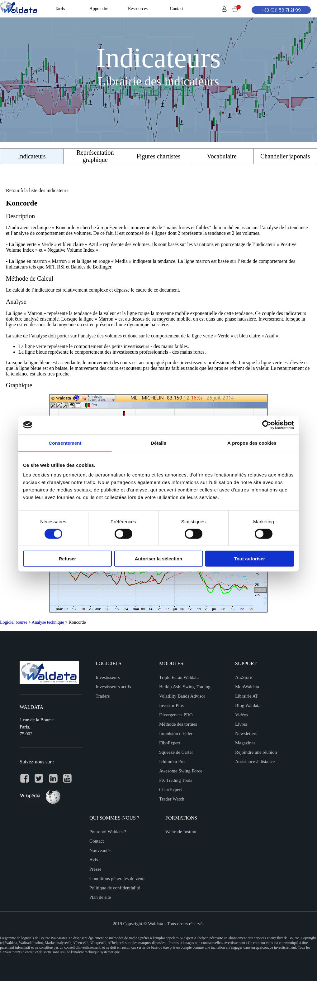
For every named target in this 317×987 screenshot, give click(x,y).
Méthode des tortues (178, 724)
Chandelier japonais (285, 156)
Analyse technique (48, 622)
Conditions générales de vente (117, 878)
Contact (96, 841)
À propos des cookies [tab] (252, 442)
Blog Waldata (247, 705)
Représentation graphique (95, 156)
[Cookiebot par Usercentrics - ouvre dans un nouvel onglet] (266, 424)
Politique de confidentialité (114, 887)
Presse (95, 869)
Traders (103, 696)
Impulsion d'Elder (175, 733)
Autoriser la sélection (158, 558)
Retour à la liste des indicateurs (37, 190)
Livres (241, 724)
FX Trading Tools (175, 780)
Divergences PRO (176, 714)
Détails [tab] (158, 442)
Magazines (245, 742)
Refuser (67, 558)
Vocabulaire (222, 156)
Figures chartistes (159, 156)
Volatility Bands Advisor (182, 696)
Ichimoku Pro (172, 761)
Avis (93, 859)
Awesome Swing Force (180, 770)
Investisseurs (108, 677)
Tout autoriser (249, 558)
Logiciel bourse (13, 622)
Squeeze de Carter (176, 752)
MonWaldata (247, 686)
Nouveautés (100, 850)
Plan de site (100, 897)
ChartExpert (170, 789)
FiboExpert (169, 742)
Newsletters (246, 733)
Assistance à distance (255, 761)
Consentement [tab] (65, 442)
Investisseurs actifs (113, 686)
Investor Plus (171, 705)
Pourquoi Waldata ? (107, 831)
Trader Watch (171, 798)
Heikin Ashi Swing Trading (185, 686)
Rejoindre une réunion (256, 752)
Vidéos (241, 714)
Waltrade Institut (180, 831)
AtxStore (243, 677)
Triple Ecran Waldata (179, 677)
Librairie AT (246, 696)
